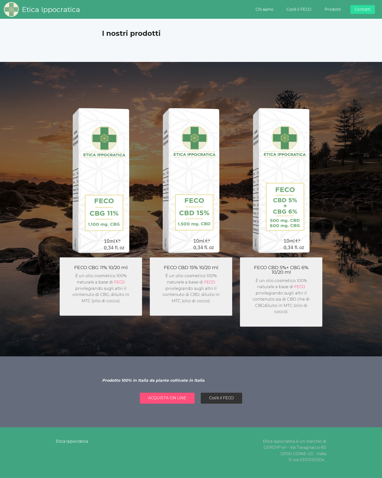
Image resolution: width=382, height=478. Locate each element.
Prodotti (333, 9)
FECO (119, 282)
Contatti (363, 9)
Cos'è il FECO (298, 9)
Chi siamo (265, 9)
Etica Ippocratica (51, 9)
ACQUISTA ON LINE (167, 398)
